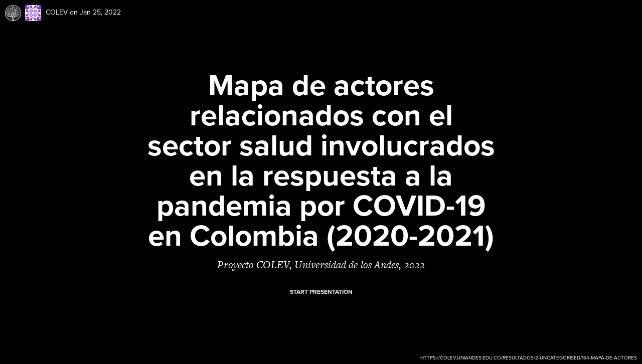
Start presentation (321, 291)
